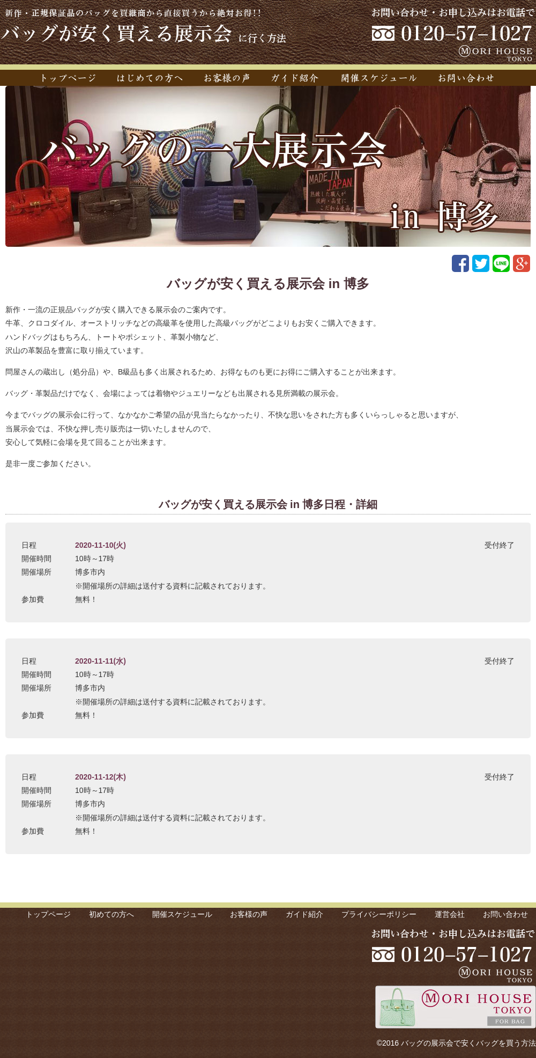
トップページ (48, 914)
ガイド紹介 (304, 914)
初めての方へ (111, 914)
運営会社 (450, 914)
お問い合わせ (505, 914)
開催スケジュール (182, 914)
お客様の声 (248, 914)
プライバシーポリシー (378, 914)
